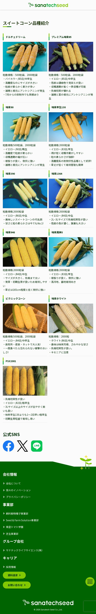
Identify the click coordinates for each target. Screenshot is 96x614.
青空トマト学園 (14, 527)
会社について (13, 483)
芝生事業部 (12, 533)
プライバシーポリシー (18, 497)
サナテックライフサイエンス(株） (25, 550)
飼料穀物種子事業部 (17, 513)
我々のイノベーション (18, 490)
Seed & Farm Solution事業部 (22, 520)
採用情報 (11, 567)
